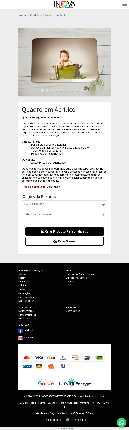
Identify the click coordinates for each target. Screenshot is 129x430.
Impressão (23, 281)
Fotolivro (23, 277)
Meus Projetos (26, 310)
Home (22, 15)
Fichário (22, 285)
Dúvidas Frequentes (76, 277)
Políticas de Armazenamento (81, 273)
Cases (21, 289)
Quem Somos (73, 310)
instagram (29, 337)
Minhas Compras (27, 314)
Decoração (24, 293)
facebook (29, 330)
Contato (70, 281)
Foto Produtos (26, 296)
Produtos (35, 15)
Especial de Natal (27, 300)
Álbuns (22, 273)
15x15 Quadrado (34, 204)
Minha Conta (24, 318)
